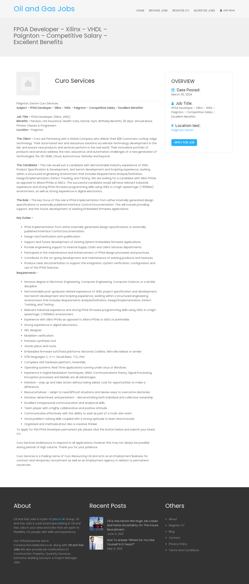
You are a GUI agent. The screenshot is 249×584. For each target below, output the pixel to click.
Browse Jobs (162, 10)
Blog (171, 531)
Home (145, 10)
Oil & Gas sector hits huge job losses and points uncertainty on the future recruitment (132, 525)
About (173, 519)
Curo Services (75, 80)
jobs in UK (58, 519)
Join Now (228, 10)
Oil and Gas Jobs (44, 9)
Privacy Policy (178, 544)
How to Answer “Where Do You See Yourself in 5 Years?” (130, 542)
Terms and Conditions (184, 550)
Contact (174, 537)
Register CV (183, 10)
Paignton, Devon (182, 130)
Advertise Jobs (206, 10)
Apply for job (184, 142)
